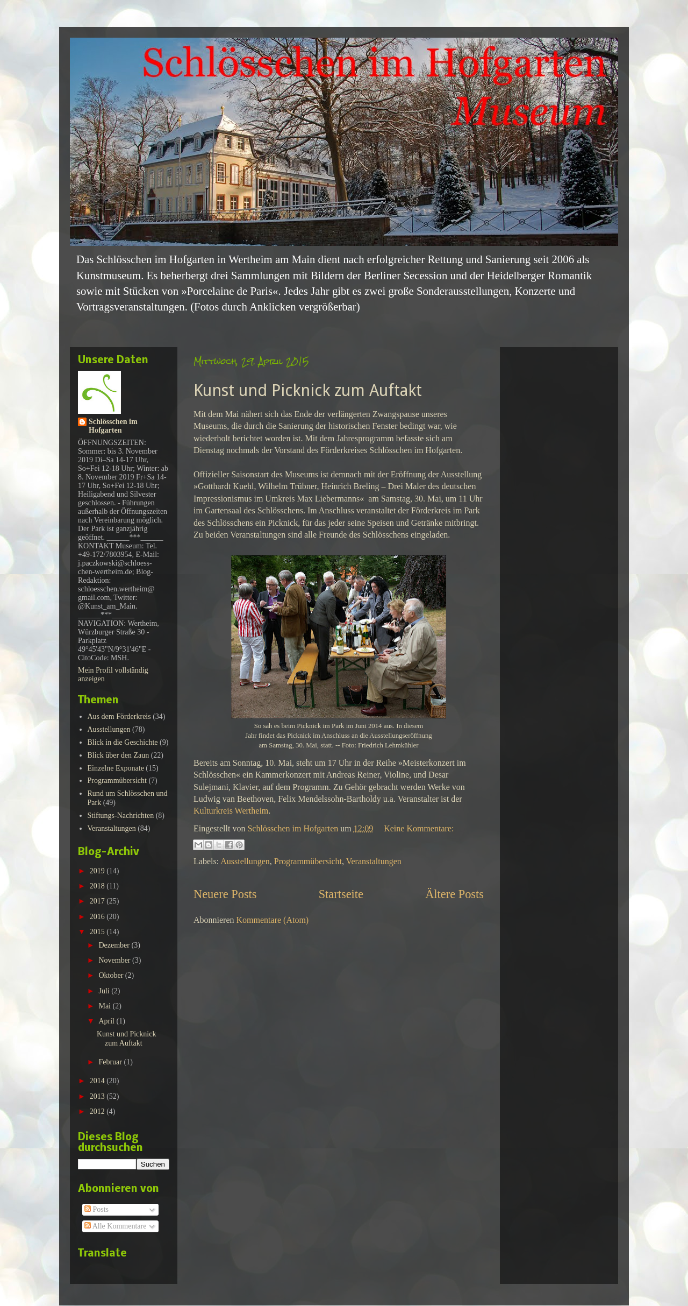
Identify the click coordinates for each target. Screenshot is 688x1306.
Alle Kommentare (115, 1226)
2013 (98, 1096)
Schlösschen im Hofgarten (113, 426)
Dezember (114, 945)
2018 (98, 886)
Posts (96, 1209)
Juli (104, 991)
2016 (98, 917)
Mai (105, 1006)
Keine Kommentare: (419, 828)
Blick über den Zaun (118, 755)
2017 (98, 901)
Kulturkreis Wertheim (231, 810)
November (115, 960)
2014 (98, 1081)
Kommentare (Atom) (272, 919)
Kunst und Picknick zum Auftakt (308, 390)
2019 (98, 871)
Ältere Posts (454, 894)
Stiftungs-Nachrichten (121, 815)
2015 (98, 932)
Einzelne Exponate (116, 768)
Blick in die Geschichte (123, 742)
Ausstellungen (245, 861)
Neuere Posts (225, 894)
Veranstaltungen (374, 861)
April (107, 1021)
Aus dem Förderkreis (119, 716)
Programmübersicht (308, 861)
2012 (98, 1111)
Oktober (111, 975)
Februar (111, 1062)
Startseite (341, 894)
